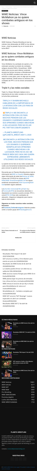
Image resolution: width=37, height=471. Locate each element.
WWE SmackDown (11, 180)
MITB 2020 (9, 195)
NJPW (12, 191)
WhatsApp (22, 210)
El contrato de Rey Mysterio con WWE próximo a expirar (27, 231)
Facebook (7, 207)
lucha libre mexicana (10, 189)
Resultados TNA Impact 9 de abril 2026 (23, 352)
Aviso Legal (16, 467)
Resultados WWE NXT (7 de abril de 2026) (24, 332)
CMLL (20, 189)
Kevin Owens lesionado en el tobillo (10, 231)
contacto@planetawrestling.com (16, 449)
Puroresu (6, 191)
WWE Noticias (9, 7)
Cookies (28, 467)
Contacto (8, 469)
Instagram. (20, 207)
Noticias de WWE (28, 176)
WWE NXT (22, 180)
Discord (28, 210)
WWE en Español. (18, 174)
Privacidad (22, 467)
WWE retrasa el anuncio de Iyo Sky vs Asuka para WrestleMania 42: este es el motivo (18, 286)
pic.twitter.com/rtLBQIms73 (16, 128)
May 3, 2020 (26, 135)
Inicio (3, 7)
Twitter (13, 207)
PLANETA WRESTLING (8, 467)
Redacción (6, 26)
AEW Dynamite (24, 182)
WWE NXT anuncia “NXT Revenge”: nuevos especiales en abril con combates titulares (17, 298)
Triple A (24, 189)
